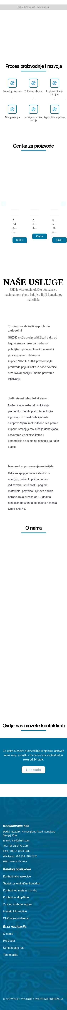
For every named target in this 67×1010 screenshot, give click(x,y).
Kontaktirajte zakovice (17, 876)
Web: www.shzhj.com (15, 861)
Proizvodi (9, 940)
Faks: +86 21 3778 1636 (16, 851)
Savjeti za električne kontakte (21, 883)
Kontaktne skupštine (16, 897)
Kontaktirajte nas (13, 947)
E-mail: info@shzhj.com (16, 840)
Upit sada (33, 770)
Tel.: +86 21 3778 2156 (16, 845)
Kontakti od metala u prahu (20, 890)
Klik (19, 240)
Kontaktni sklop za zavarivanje (54, 226)
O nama (8, 933)
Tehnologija (10, 954)
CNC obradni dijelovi (34, 224)
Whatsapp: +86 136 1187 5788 (20, 856)
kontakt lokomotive (15, 911)
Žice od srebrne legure (14, 226)
